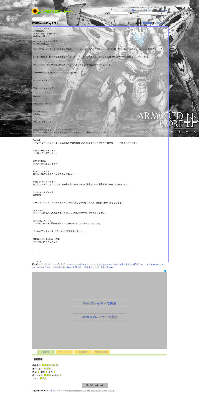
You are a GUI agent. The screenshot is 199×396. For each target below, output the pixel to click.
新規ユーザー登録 (139, 10)
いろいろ (46, 264)
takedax (147, 22)
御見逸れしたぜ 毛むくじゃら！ (99, 267)
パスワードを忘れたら (157, 10)
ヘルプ (83, 390)
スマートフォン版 (107, 390)
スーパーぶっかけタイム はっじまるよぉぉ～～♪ (89, 264)
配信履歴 (83, 352)
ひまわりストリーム (57, 390)
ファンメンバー (64, 352)
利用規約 (77, 390)
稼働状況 (70, 390)
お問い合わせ (95, 390)
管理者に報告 (101, 352)
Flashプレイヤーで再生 (99, 303)
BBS (88, 390)
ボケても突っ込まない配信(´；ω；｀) (130, 264)
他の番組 (161, 23)
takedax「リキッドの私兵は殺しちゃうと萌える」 (60, 267)
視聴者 (46, 352)
